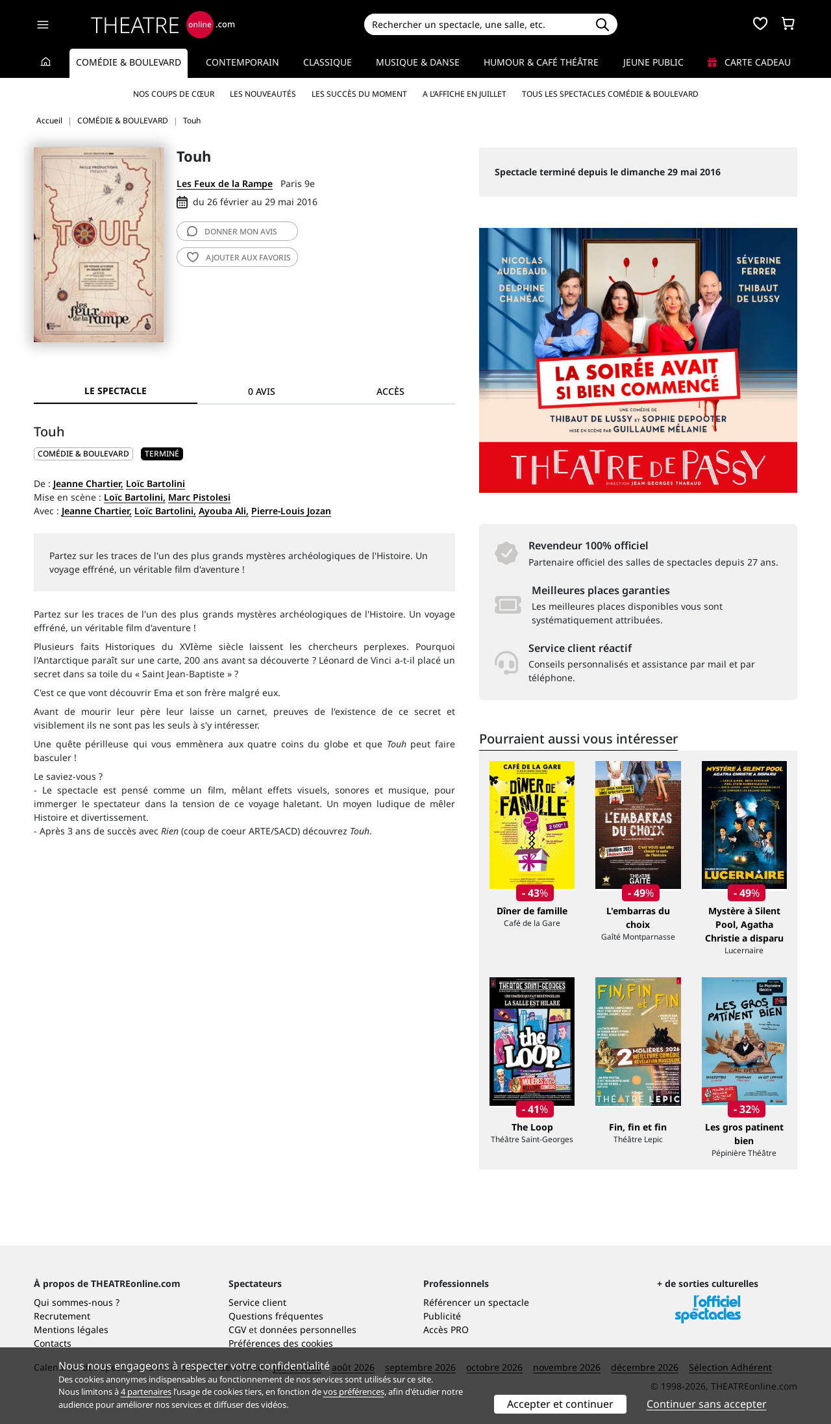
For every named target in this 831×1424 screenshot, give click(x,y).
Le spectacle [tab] (115, 390)
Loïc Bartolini (155, 483)
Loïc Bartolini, (135, 497)
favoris (239, 257)
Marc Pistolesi (199, 497)
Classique (327, 62)
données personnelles (308, 1329)
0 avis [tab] (261, 391)
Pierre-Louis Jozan (291, 511)
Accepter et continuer (560, 1404)
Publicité (442, 1316)
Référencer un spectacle (476, 1302)
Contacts (52, 1343)
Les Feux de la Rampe (225, 183)
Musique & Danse (418, 62)
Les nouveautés (263, 93)
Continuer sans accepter (707, 1404)
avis (232, 231)
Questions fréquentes (276, 1316)
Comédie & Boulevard (128, 62)
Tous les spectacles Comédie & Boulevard (610, 93)
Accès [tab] (390, 391)
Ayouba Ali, (224, 511)
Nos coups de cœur (173, 93)
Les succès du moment (359, 93)
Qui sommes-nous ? (76, 1302)
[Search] (475, 24)
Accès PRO (446, 1329)
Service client (257, 1302)
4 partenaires (146, 1391)
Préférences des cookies (281, 1343)
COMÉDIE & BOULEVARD (83, 453)
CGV (237, 1329)
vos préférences (353, 1391)
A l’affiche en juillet (464, 93)
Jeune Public (653, 62)
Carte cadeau (749, 62)
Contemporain (242, 62)
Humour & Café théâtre (541, 62)
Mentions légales (71, 1329)
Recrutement (62, 1316)
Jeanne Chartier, (88, 483)
